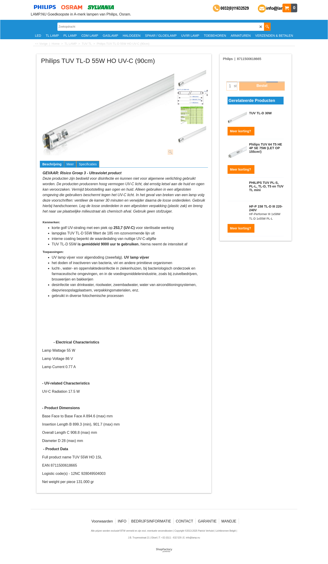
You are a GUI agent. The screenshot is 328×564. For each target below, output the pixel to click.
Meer (70, 164)
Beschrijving (52, 164)
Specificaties (88, 164)
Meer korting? (241, 131)
